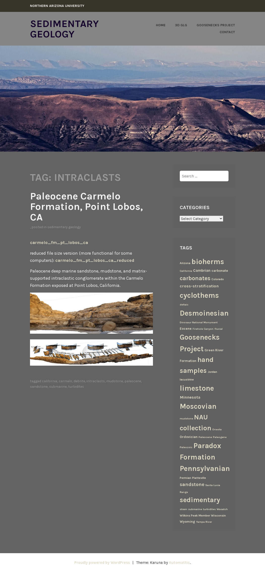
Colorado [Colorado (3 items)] (217, 279)
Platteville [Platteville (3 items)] (199, 477)
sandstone (39, 386)
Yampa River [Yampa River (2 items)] (204, 521)
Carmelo (65, 381)
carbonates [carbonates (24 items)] (195, 278)
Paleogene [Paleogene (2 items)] (220, 436)
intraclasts (96, 381)
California (49, 381)
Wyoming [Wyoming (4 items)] (187, 521)
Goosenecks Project (216, 25)
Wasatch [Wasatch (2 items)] (222, 509)
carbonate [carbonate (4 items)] (219, 270)
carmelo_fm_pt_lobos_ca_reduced (95, 260)
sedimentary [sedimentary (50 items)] (200, 500)
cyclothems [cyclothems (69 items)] (199, 295)
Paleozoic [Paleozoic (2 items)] (186, 447)
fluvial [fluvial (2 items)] (218, 328)
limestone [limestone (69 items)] (197, 388)
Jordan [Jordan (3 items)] (212, 371)
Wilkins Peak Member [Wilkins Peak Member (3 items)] (195, 515)
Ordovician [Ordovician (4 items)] (189, 436)
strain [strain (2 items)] (183, 509)
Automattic (180, 562)
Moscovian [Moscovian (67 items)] (198, 406)
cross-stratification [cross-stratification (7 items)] (199, 286)
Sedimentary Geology (65, 28)
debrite (79, 381)
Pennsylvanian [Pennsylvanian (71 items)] (205, 468)
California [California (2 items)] (186, 270)
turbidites (76, 386)
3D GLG (181, 25)
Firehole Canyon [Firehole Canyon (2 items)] (203, 328)
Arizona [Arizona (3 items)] (185, 263)
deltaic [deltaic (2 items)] (184, 304)
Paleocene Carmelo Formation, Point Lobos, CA (88, 206)
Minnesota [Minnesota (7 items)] (190, 397)
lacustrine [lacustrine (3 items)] (187, 379)
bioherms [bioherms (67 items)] (207, 261)
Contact (227, 32)
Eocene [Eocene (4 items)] (186, 328)
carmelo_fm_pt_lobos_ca (59, 242)
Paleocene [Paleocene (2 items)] (205, 436)
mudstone (114, 381)
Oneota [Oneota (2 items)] (217, 429)
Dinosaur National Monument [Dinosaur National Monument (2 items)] (199, 322)
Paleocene (132, 381)
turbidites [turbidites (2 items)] (209, 509)
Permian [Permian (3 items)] (185, 477)
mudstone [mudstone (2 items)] (186, 418)
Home (161, 25)
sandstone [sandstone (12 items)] (192, 484)
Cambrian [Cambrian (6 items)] (201, 270)
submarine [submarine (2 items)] (195, 509)
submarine (58, 386)
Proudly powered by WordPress (102, 562)
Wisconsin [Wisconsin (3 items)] (218, 515)
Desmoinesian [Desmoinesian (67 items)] (204, 313)
